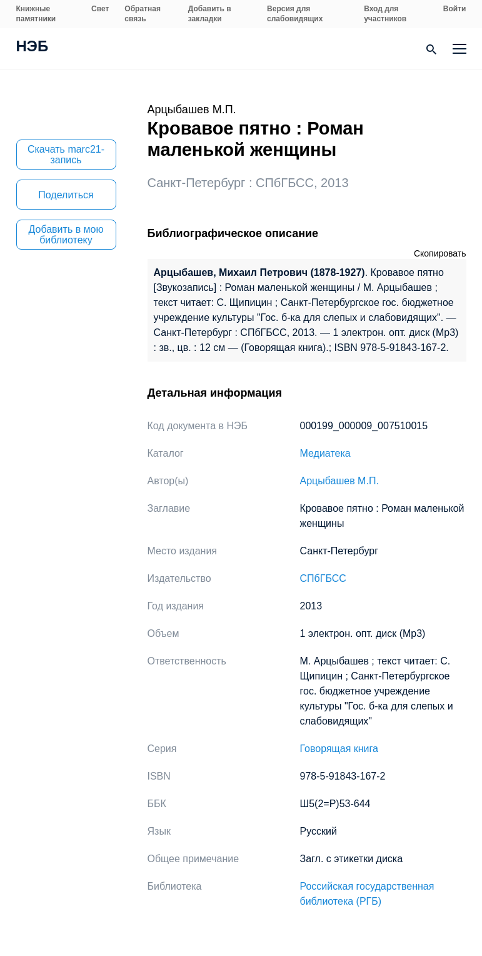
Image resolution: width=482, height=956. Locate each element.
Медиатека (325, 453)
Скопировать (440, 253)
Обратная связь (142, 13)
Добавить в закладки (209, 13)
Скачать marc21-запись (66, 154)
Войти (454, 8)
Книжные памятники (36, 13)
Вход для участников (385, 13)
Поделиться (65, 195)
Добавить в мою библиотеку (66, 234)
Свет (100, 8)
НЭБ (32, 47)
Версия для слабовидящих (295, 13)
